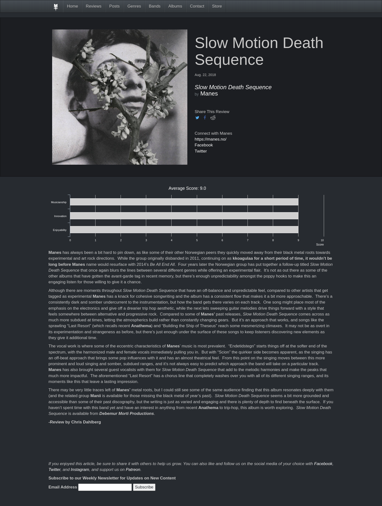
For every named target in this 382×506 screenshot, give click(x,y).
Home (72, 6)
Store (217, 6)
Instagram (80, 469)
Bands (155, 6)
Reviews (93, 6)
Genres (134, 6)
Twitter (201, 151)
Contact (197, 6)
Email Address (62, 487)
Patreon (133, 469)
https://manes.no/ (210, 139)
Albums (175, 6)
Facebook (204, 145)
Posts (114, 6)
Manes (209, 93)
